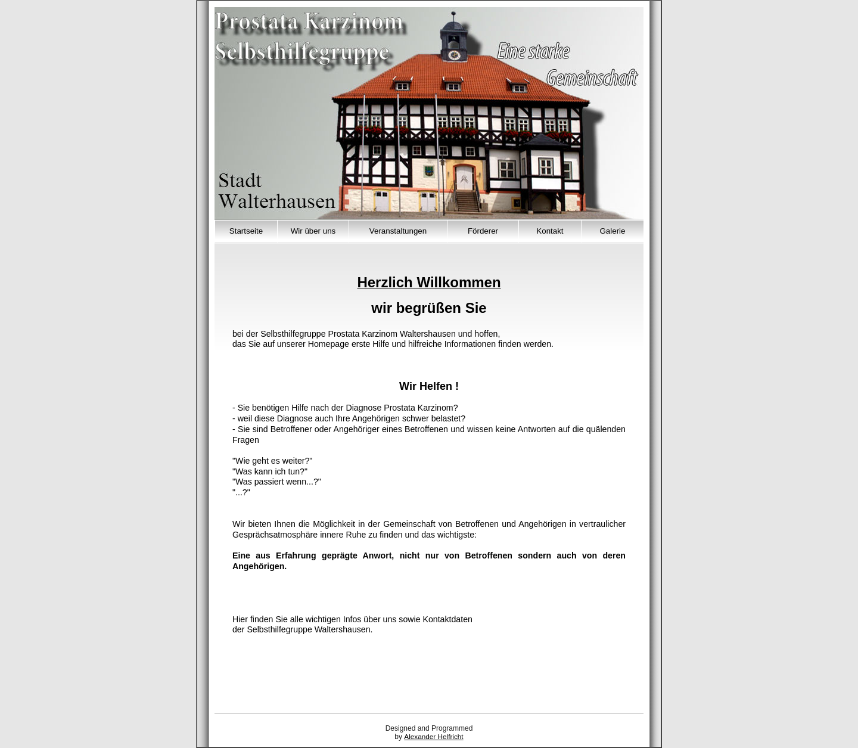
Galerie (613, 230)
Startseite (246, 230)
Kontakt (549, 230)
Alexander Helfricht (433, 736)
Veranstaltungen (398, 230)
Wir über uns (313, 230)
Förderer (483, 230)
